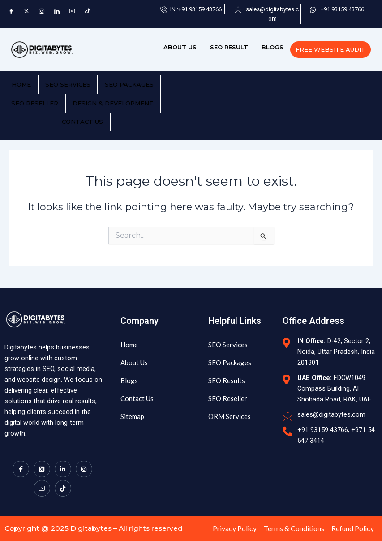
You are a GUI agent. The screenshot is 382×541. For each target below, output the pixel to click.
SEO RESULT (229, 47)
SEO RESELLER (34, 103)
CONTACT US (82, 121)
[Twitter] (26, 11)
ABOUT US (180, 47)
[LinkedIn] (57, 11)
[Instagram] (41, 11)
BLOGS (272, 47)
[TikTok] (87, 11)
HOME (21, 84)
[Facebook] (11, 11)
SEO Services (67, 84)
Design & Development (113, 103)
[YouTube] (72, 11)
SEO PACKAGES (129, 84)
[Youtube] (42, 476)
